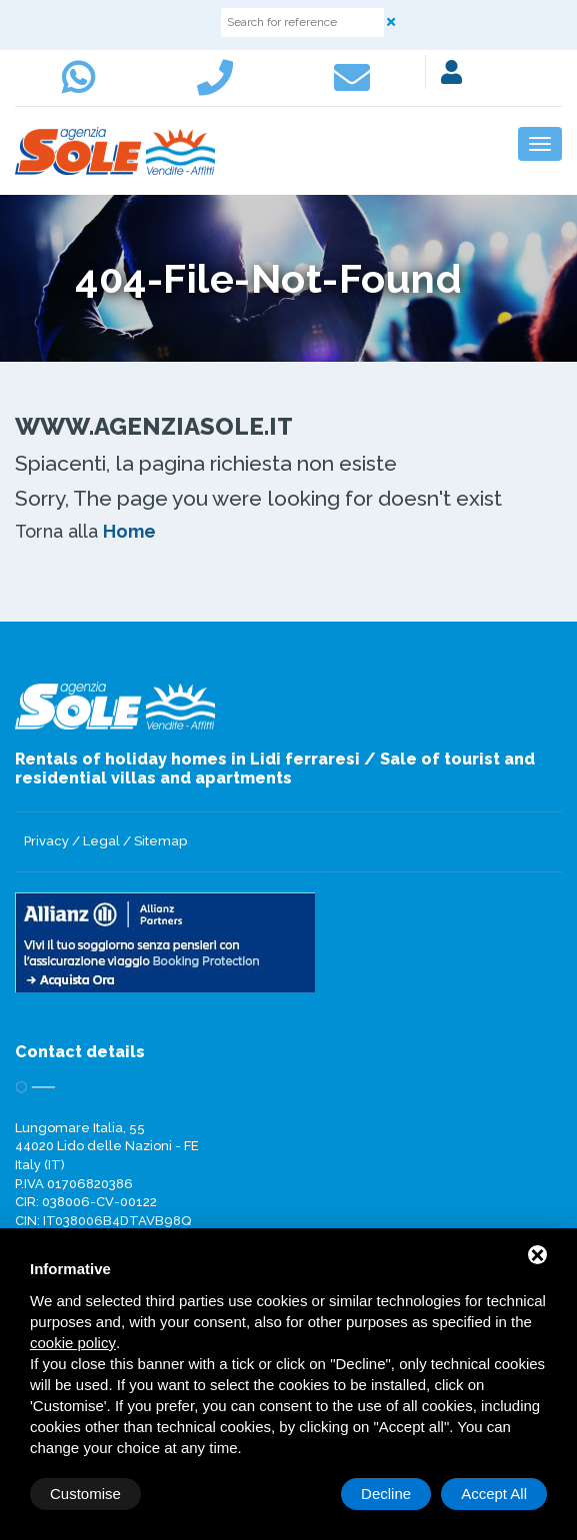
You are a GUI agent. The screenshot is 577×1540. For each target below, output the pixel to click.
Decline (386, 1493)
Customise (85, 1493)
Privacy (46, 840)
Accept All (494, 1493)
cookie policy (73, 1342)
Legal (101, 840)
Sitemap (160, 840)
